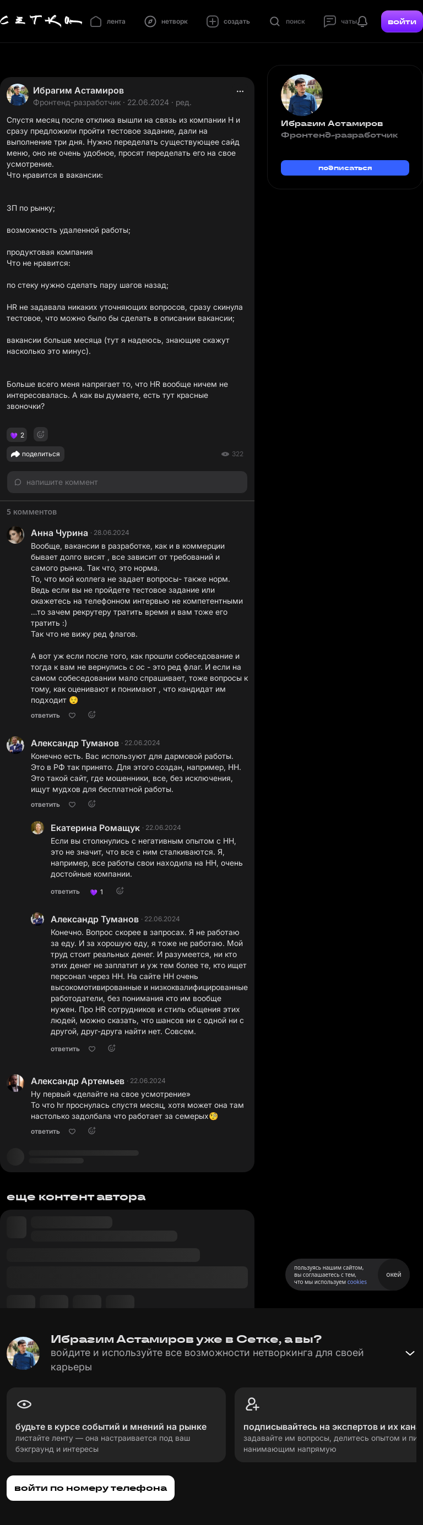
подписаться (345, 167)
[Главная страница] (41, 21)
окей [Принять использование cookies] (393, 1274)
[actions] (240, 91)
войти (402, 21)
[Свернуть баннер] (409, 1353)
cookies (357, 1282)
